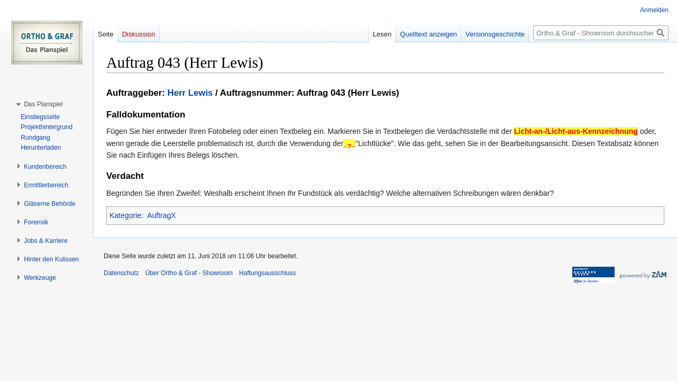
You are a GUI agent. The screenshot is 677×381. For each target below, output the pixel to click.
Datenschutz (121, 273)
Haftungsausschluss (267, 273)
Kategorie (125, 215)
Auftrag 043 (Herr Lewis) (348, 93)
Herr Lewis (190, 93)
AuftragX (161, 215)
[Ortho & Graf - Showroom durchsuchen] (601, 32)
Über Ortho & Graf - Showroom (189, 273)
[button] (43, 104)
